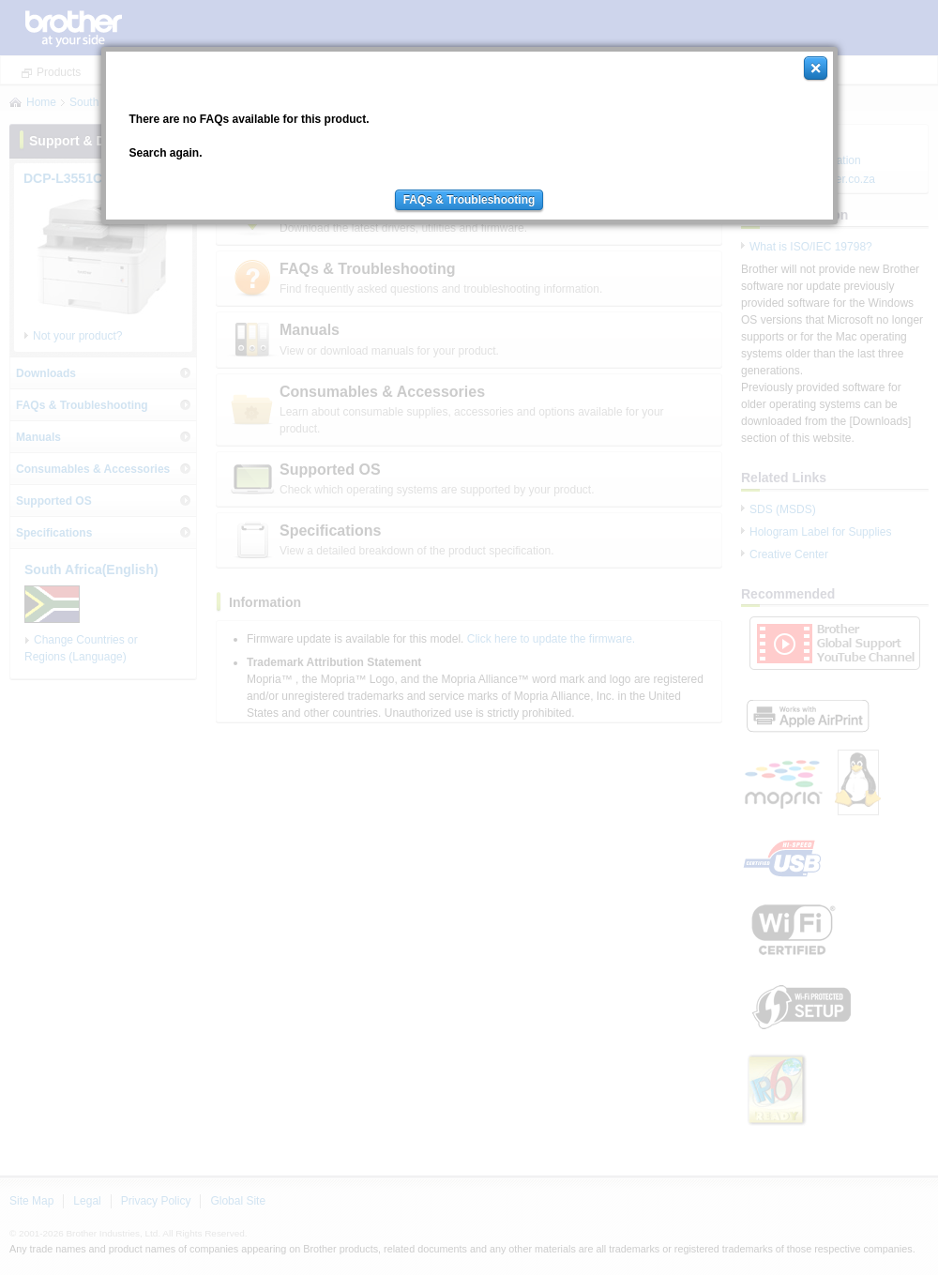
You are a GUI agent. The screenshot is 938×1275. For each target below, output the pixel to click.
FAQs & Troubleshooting (469, 199)
